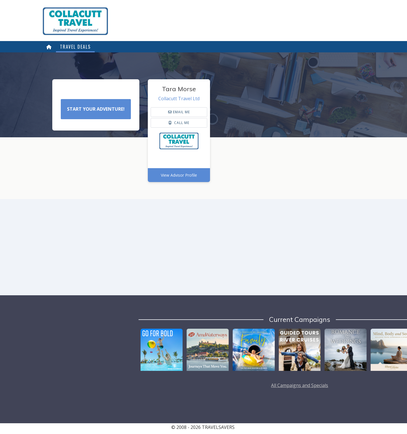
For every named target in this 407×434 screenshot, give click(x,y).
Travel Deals (75, 46)
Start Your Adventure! (96, 109)
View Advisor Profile (179, 175)
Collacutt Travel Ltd (179, 98)
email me (179, 112)
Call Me (179, 122)
